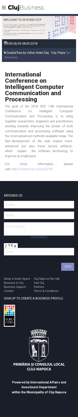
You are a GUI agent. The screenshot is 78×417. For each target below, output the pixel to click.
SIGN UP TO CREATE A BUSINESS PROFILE (33, 298)
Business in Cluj (13, 283)
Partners (39, 287)
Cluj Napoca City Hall (46, 278)
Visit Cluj (39, 283)
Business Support (15, 287)
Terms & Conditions (46, 291)
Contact (9, 291)
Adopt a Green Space (17, 278)
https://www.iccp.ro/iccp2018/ (32, 169)
